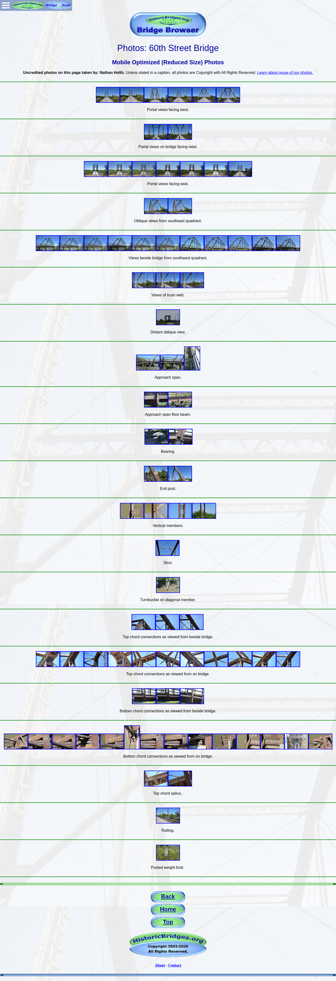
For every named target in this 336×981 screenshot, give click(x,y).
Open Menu (6, 5)
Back (168, 896)
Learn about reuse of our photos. (285, 73)
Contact (174, 965)
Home (168, 909)
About (160, 965)
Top (168, 922)
